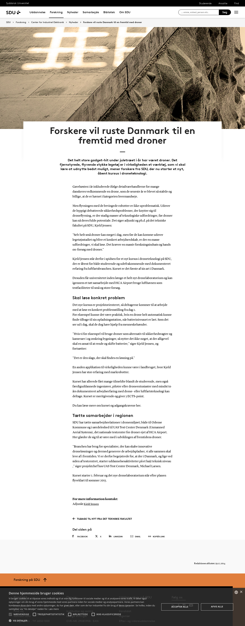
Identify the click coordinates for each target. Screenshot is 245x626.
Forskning (56, 12)
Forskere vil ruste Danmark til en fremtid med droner (112, 22)
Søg (224, 12)
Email (135, 522)
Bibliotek (109, 12)
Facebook (80, 522)
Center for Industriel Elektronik (47, 22)
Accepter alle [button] (179, 606)
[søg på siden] (200, 12)
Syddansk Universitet (17, 3)
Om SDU (124, 12)
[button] (10, 614)
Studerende (205, 3)
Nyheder (72, 12)
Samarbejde (91, 12)
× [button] (241, 592)
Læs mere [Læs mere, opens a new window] (54, 609)
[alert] (122, 607)
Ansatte (222, 3)
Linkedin (116, 522)
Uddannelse (37, 12)
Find (236, 3)
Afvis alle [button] (217, 606)
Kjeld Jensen (92, 490)
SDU (8, 22)
